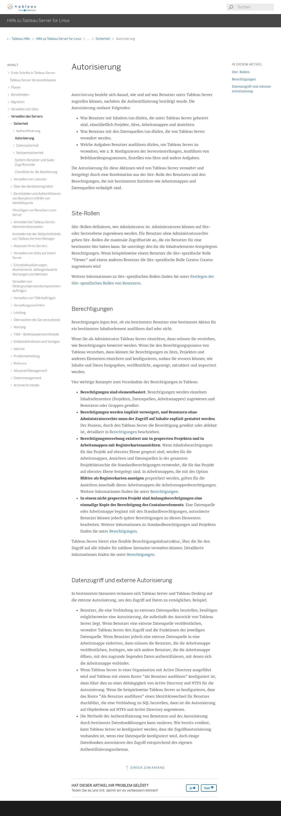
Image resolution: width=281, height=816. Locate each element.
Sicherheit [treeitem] (20, 124)
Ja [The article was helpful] (192, 788)
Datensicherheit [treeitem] (27, 145)
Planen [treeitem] (15, 87)
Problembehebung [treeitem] (26, 356)
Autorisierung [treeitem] (24, 138)
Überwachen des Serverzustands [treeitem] (36, 320)
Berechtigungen (123, 432)
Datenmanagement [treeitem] (26, 378)
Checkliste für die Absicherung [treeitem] (36, 172)
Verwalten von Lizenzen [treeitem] (29, 179)
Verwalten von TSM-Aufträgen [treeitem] (34, 298)
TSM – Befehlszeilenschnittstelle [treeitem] (35, 334)
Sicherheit (103, 39)
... (88, 39)
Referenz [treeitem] (19, 363)
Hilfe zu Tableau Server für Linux (59, 39)
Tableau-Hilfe (19, 39)
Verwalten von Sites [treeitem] (24, 109)
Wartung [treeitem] (19, 327)
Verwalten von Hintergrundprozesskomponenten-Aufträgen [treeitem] (36, 286)
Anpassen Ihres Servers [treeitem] (29, 246)
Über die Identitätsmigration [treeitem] (32, 186)
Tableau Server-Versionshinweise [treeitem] (33, 80)
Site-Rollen (241, 72)
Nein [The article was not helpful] (209, 788)
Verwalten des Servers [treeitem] (26, 116)
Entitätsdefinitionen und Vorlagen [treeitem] (36, 342)
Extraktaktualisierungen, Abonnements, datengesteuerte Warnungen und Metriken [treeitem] (34, 269)
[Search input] (255, 7)
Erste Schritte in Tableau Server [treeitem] (32, 73)
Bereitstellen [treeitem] (19, 95)
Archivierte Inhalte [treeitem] (25, 385)
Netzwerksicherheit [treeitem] (29, 153)
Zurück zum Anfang (144, 767)
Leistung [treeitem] (19, 313)
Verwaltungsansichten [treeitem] (28, 305)
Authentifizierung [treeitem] (27, 131)
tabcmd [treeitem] (18, 349)
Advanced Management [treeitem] (29, 371)
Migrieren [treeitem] (17, 102)
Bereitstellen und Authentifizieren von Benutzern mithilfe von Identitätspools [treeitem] (36, 198)
